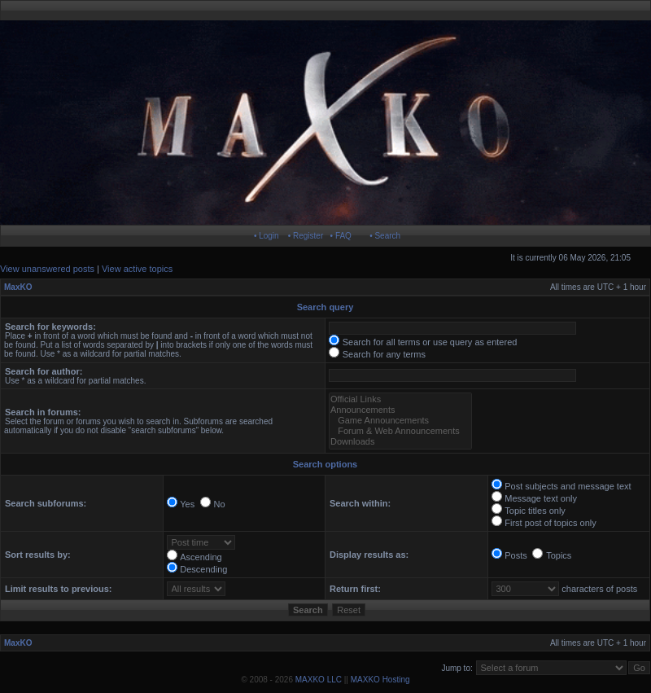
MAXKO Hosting (380, 679)
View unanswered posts (47, 269)
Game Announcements (400, 420)
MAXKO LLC (318, 679)
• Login (266, 235)
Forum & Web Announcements (400, 431)
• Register (306, 235)
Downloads (400, 441)
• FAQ (341, 235)
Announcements (400, 410)
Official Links (400, 399)
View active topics (137, 269)
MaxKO (18, 287)
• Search (384, 235)
